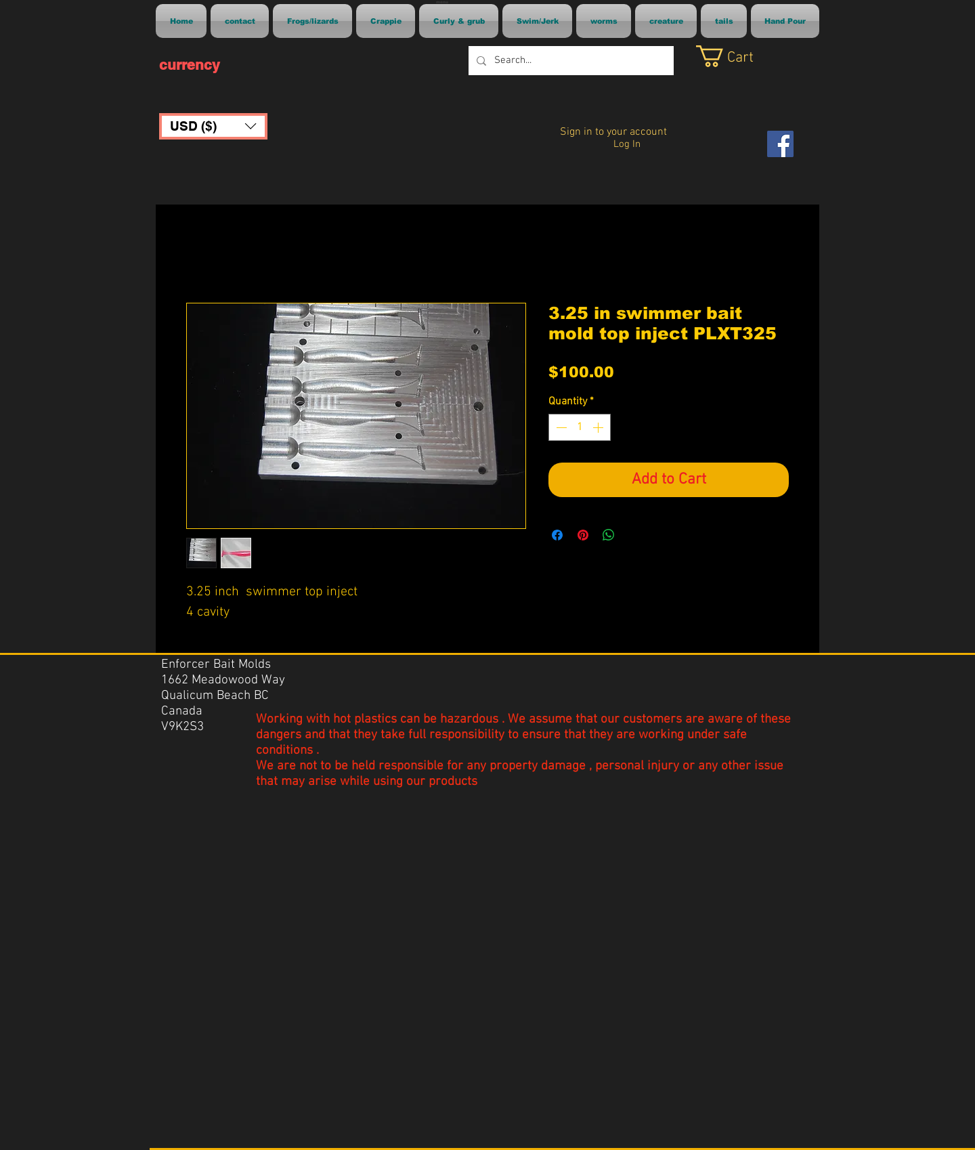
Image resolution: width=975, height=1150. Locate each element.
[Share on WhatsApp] (609, 535)
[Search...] (569, 60)
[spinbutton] (579, 427)
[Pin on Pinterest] (583, 535)
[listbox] (213, 126)
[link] (740, 56)
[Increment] (599, 427)
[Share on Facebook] (557, 535)
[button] (213, 126)
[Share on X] (634, 535)
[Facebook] (780, 144)
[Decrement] (559, 427)
